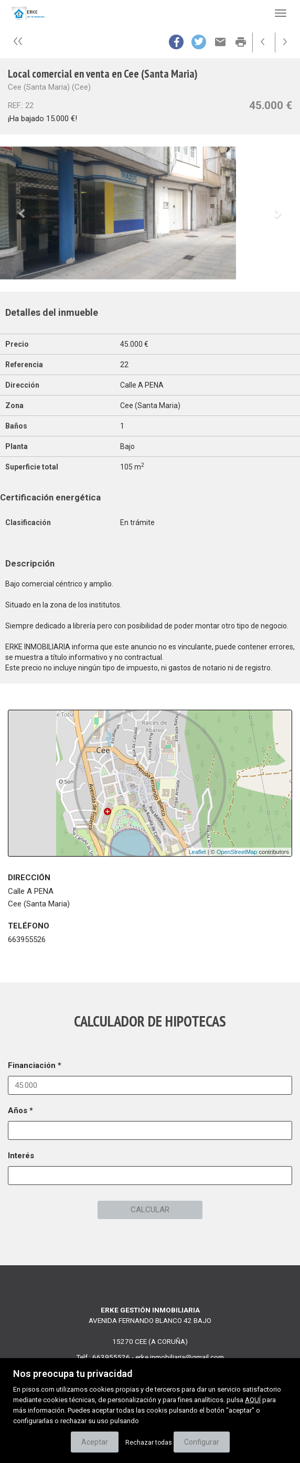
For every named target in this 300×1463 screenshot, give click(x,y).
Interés (21, 1155)
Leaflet (197, 852)
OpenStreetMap (237, 852)
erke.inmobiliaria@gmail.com (179, 1357)
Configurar (201, 1442)
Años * (20, 1110)
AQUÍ (253, 1400)
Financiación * (34, 1065)
